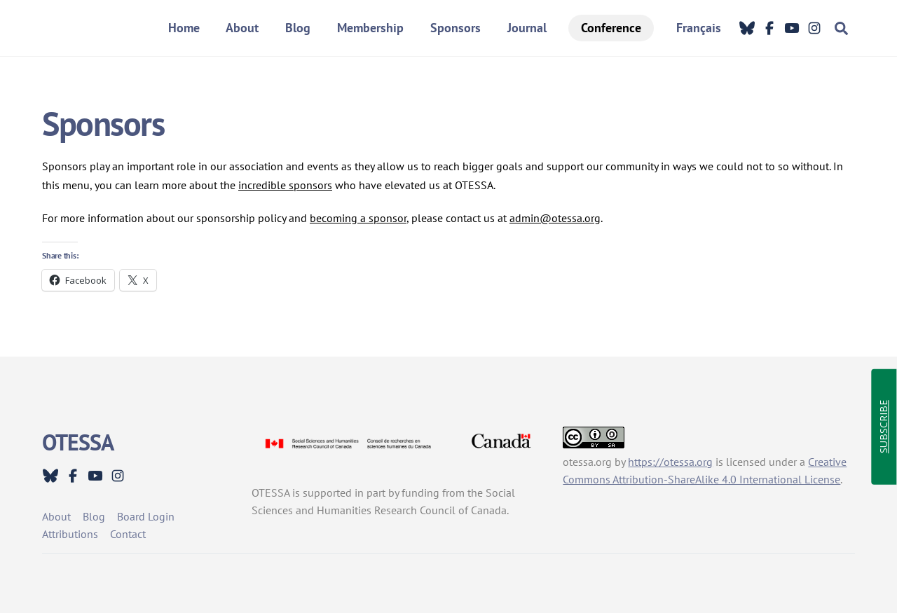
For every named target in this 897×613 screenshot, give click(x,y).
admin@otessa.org (555, 218)
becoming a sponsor (358, 218)
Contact (128, 534)
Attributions (70, 534)
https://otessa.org (670, 462)
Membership (370, 28)
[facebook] (769, 28)
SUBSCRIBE (883, 427)
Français (698, 28)
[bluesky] (747, 28)
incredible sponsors (285, 185)
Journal (527, 28)
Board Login (145, 516)
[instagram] (814, 28)
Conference (611, 28)
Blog (297, 28)
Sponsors (455, 28)
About (242, 28)
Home (184, 28)
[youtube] (791, 28)
